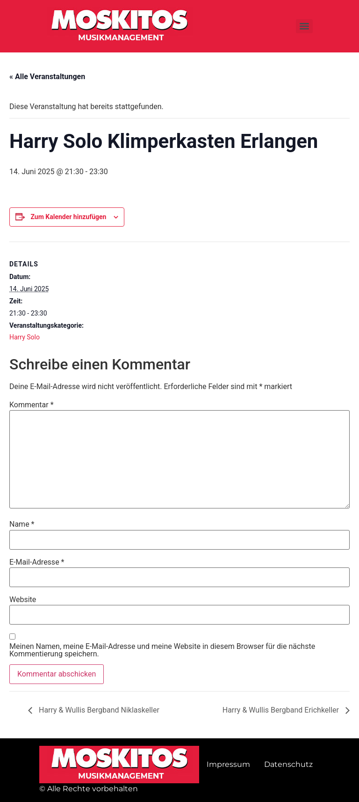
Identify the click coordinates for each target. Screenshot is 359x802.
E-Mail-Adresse (36, 562)
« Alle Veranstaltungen (47, 76)
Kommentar (31, 405)
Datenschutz (288, 764)
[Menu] (304, 26)
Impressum (228, 764)
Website (22, 599)
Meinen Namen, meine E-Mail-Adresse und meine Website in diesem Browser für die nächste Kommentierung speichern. (162, 650)
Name (22, 524)
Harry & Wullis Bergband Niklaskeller (98, 710)
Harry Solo (24, 337)
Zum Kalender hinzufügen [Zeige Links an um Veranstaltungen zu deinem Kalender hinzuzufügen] (68, 217)
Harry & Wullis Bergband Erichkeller (282, 710)
